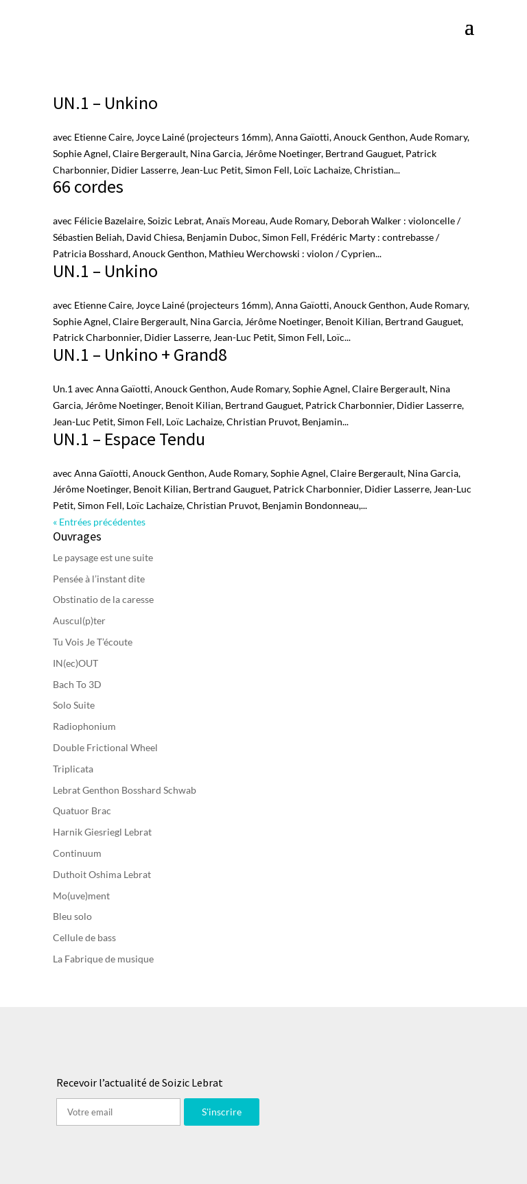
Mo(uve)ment (81, 895)
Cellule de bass (84, 937)
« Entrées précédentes (99, 522)
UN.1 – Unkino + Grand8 (140, 354)
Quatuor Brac (82, 810)
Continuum (77, 853)
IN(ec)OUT (75, 663)
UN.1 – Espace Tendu (129, 438)
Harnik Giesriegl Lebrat (102, 832)
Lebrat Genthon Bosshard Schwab (124, 790)
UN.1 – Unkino (105, 102)
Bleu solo (72, 916)
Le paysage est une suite (103, 557)
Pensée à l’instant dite (99, 578)
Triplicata (73, 768)
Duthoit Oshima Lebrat (102, 874)
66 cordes (88, 186)
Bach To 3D (77, 684)
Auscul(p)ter (79, 620)
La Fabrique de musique (103, 958)
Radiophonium (84, 726)
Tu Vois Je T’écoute (92, 642)
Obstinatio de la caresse (103, 599)
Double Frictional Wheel (105, 747)
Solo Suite (74, 705)
